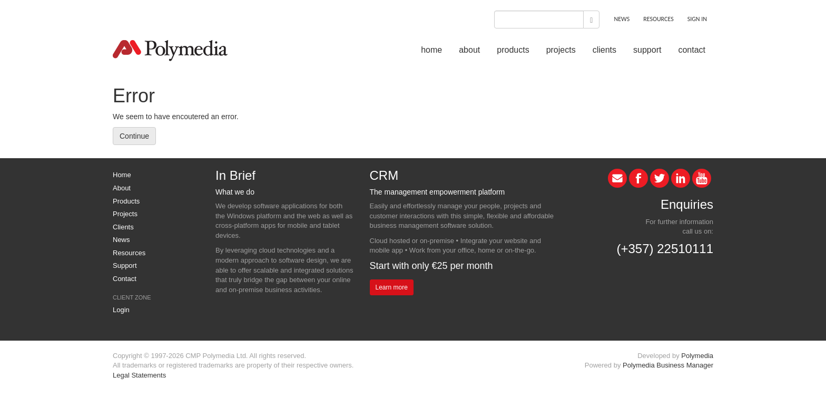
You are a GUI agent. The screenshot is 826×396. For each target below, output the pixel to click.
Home (122, 175)
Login (121, 310)
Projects (125, 214)
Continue (134, 136)
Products (126, 201)
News (121, 240)
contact (691, 49)
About (122, 188)
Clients (123, 227)
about (469, 49)
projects (561, 49)
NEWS (622, 19)
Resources (129, 253)
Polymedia (697, 356)
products (513, 49)
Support (125, 265)
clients (604, 49)
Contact (124, 279)
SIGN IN (697, 19)
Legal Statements (139, 375)
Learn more (392, 287)
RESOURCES (658, 19)
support (647, 49)
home (431, 49)
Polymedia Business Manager (668, 365)
